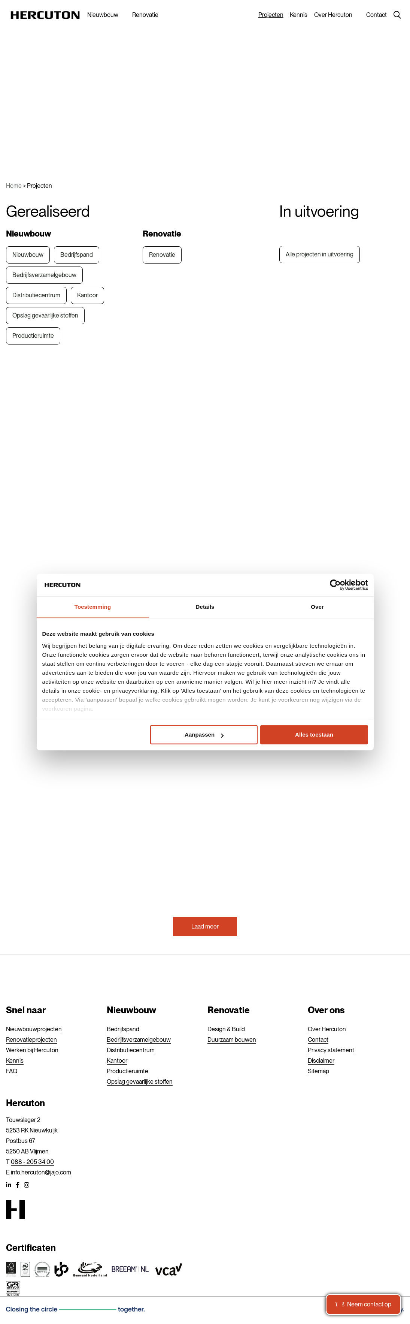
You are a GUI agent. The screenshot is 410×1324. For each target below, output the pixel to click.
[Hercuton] (45, 15)
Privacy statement (331, 1050)
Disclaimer (321, 1060)
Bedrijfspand (76, 254)
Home (14, 185)
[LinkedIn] (8, 1186)
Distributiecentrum (36, 295)
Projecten (270, 14)
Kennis (298, 14)
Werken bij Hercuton (32, 1050)
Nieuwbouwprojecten (34, 1029)
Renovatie (145, 14)
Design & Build (226, 1029)
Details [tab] (205, 607)
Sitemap (318, 1071)
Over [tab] (317, 607)
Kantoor (87, 295)
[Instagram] (26, 1186)
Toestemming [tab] (93, 607)
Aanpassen (204, 735)
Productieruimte (33, 335)
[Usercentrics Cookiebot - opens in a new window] (335, 584)
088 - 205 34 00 (32, 1161)
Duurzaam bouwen (231, 1039)
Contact (376, 14)
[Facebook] (17, 1186)
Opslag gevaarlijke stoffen (45, 315)
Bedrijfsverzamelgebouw (44, 275)
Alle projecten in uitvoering (319, 254)
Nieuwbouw (102, 14)
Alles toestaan (314, 735)
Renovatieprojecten (31, 1039)
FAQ (11, 1071)
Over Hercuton (333, 14)
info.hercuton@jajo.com (41, 1172)
